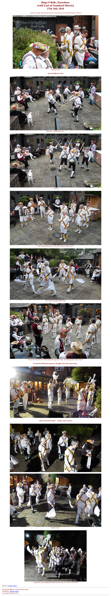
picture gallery (12, 586)
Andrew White (14, 591)
